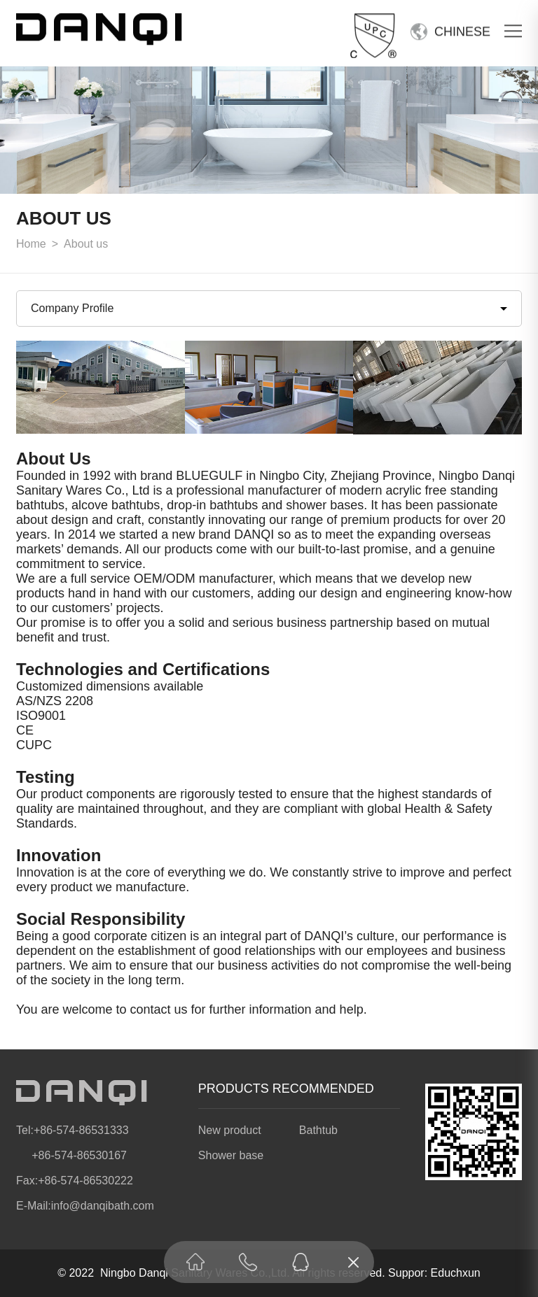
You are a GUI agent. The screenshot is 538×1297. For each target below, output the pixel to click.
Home (31, 244)
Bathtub (318, 1130)
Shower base (230, 1155)
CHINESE (462, 31)
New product (229, 1130)
